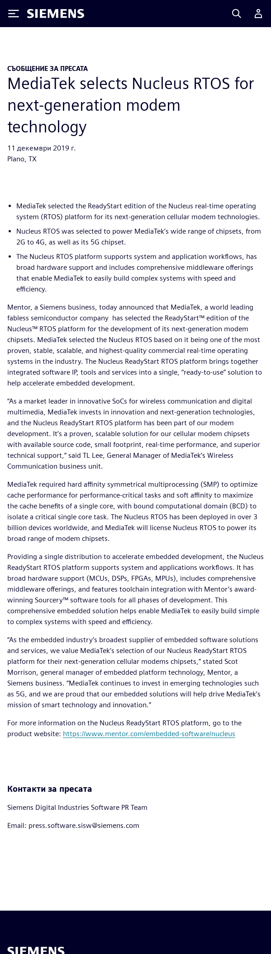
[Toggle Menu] (13, 13)
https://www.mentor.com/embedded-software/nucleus (149, 733)
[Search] (237, 14)
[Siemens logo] (55, 13)
